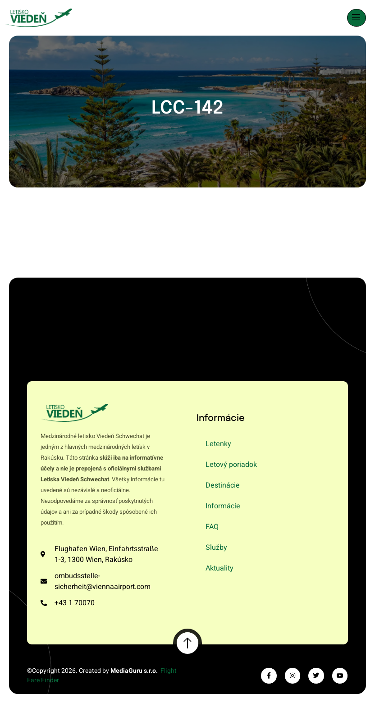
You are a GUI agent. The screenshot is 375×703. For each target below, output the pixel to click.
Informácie (223, 506)
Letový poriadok (231, 464)
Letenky (218, 443)
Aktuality (219, 568)
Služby (216, 547)
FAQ (212, 526)
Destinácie (223, 485)
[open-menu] (356, 18)
